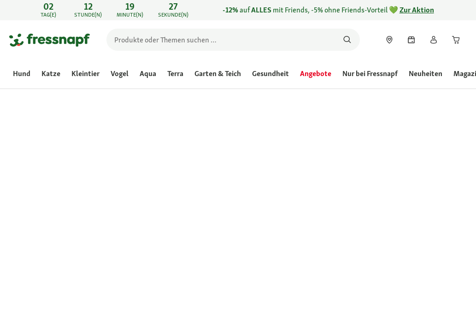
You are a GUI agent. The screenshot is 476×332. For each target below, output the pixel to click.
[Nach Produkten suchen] (347, 40)
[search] (233, 40)
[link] (238, 10)
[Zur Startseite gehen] (49, 40)
